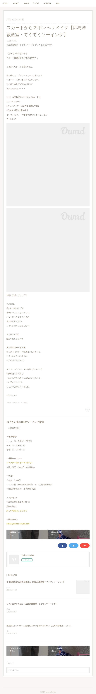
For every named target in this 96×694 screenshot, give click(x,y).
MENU (26, 3)
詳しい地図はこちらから (16, 511)
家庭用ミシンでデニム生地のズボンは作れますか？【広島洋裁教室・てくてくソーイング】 (45, 626)
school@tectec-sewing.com (18, 524)
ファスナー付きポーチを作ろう (19, 463)
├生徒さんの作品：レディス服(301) (17, 402)
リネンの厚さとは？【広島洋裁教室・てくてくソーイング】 (31, 604)
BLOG (36, 3)
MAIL (58, 3)
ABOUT (15, 3)
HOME (5, 3)
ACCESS (47, 3)
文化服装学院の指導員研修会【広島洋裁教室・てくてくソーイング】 (35, 582)
